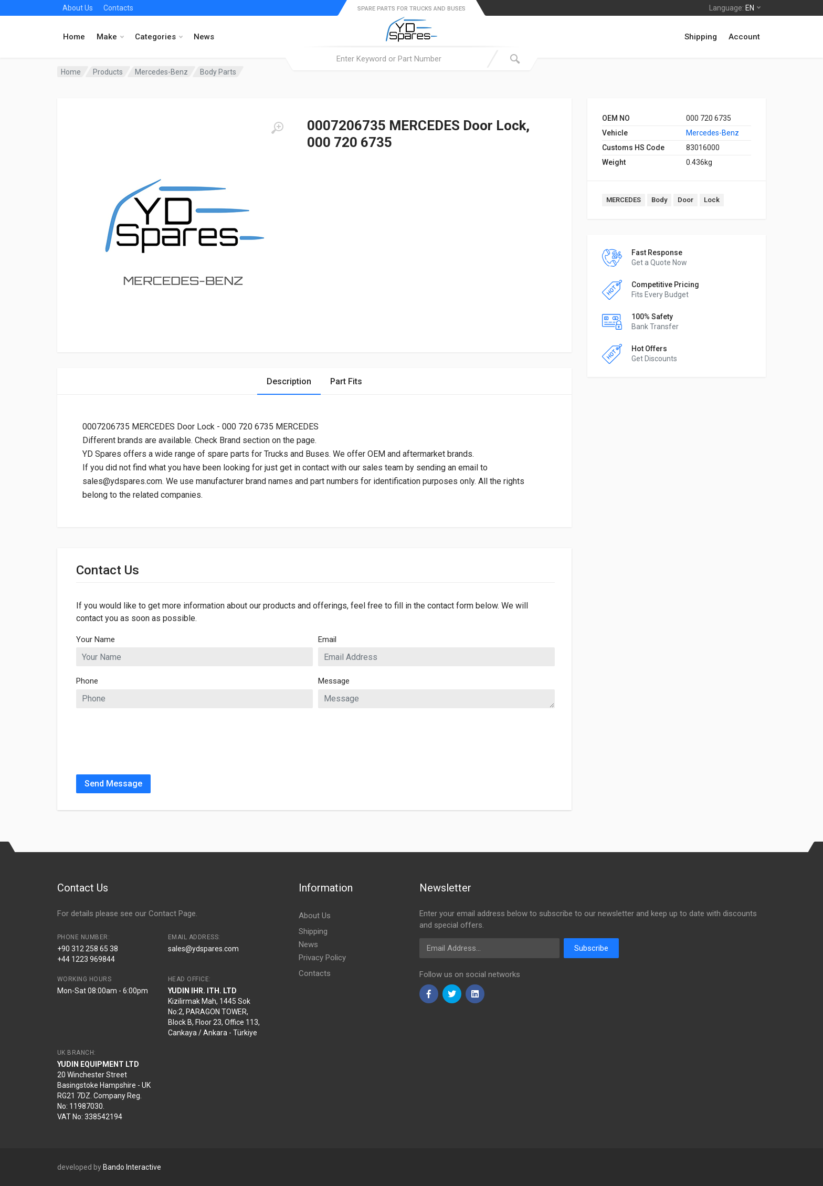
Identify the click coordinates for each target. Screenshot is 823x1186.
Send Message (113, 784)
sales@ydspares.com (203, 948)
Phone (87, 681)
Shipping (700, 36)
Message (334, 681)
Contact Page (172, 913)
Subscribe (591, 948)
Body (659, 200)
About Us (77, 8)
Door (685, 200)
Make (110, 36)
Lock (712, 200)
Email (327, 639)
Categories (159, 36)
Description (289, 381)
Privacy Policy (322, 957)
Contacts (118, 8)
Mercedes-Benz (712, 133)
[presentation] (156, 737)
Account (744, 36)
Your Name (95, 639)
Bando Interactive (132, 1167)
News (204, 36)
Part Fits (346, 381)
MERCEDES (623, 200)
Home (74, 36)
